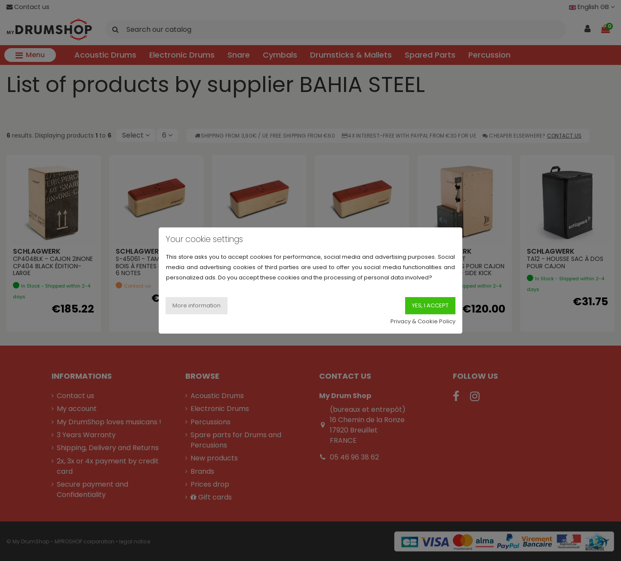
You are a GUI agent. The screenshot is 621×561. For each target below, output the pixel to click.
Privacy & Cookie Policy (422, 321)
